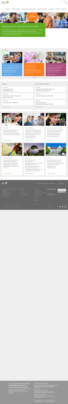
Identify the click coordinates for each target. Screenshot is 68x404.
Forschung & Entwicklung (29, 9)
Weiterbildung (16, 9)
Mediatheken (24, 195)
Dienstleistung (37, 195)
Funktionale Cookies (41, 383)
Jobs (22, 191)
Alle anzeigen (6, 106)
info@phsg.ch (5, 196)
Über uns (63, 9)
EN (65, 1)
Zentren (57, 9)
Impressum (50, 207)
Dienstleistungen (42, 9)
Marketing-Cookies (41, 394)
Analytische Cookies (41, 390)
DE (63, 1)
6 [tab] (67, 22)
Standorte (23, 189)
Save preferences (39, 401)
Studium (8, 9)
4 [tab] (64, 22)
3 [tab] (35, 77)
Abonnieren (61, 184)
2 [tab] (61, 22)
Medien (22, 193)
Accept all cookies (49, 401)
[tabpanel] (34, 17)
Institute (51, 9)
